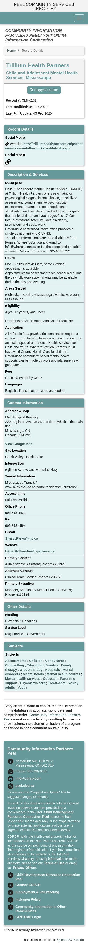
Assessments (15, 661)
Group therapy (31, 670)
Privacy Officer (24, 867)
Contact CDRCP (27, 885)
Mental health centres (63, 674)
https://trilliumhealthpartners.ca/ (30, 551)
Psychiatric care (32, 683)
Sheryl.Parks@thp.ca (21, 538)
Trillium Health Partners (37, 65)
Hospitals (52, 670)
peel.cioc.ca (24, 786)
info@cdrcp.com (28, 778)
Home (11, 50)
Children (35, 661)
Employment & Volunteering (37, 892)
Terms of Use (54, 863)
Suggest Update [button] (44, 90)
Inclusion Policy (28, 899)
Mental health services (22, 678)
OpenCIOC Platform (70, 939)
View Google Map (18, 444)
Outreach (50, 678)
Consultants (54, 661)
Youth (22, 687)
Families (51, 665)
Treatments (57, 683)
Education (35, 665)
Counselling (14, 665)
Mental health (33, 674)
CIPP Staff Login (28, 917)
